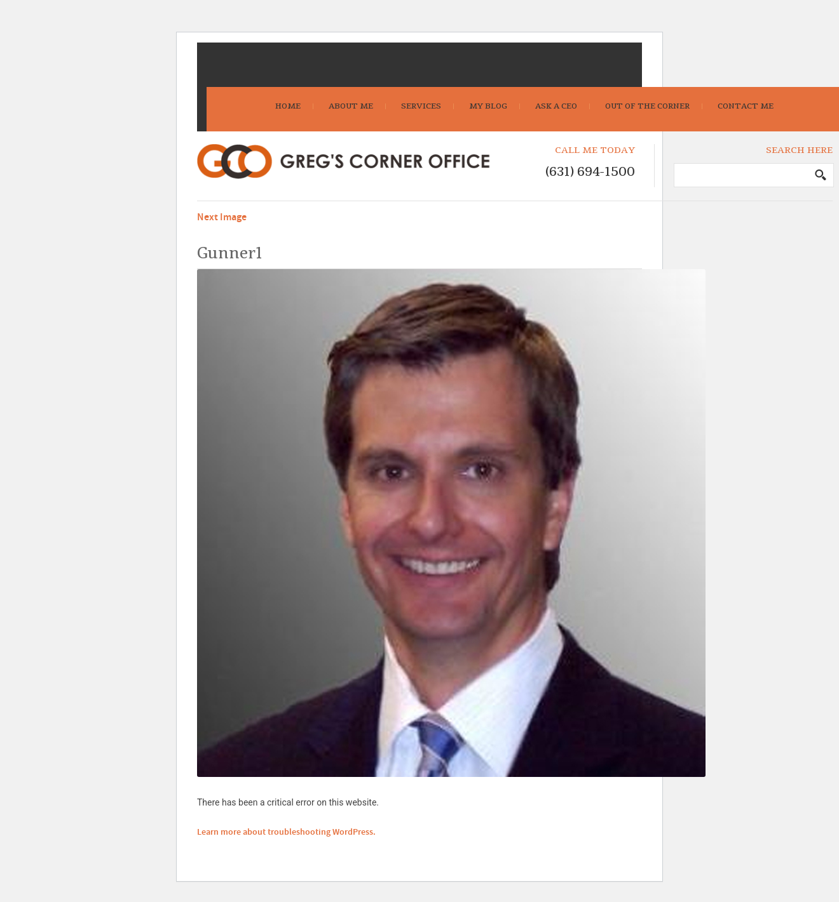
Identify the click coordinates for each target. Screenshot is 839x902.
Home (288, 106)
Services (421, 106)
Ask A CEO (556, 106)
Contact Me (746, 106)
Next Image (222, 217)
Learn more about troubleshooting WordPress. (286, 832)
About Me (351, 106)
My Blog (488, 106)
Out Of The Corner (647, 106)
